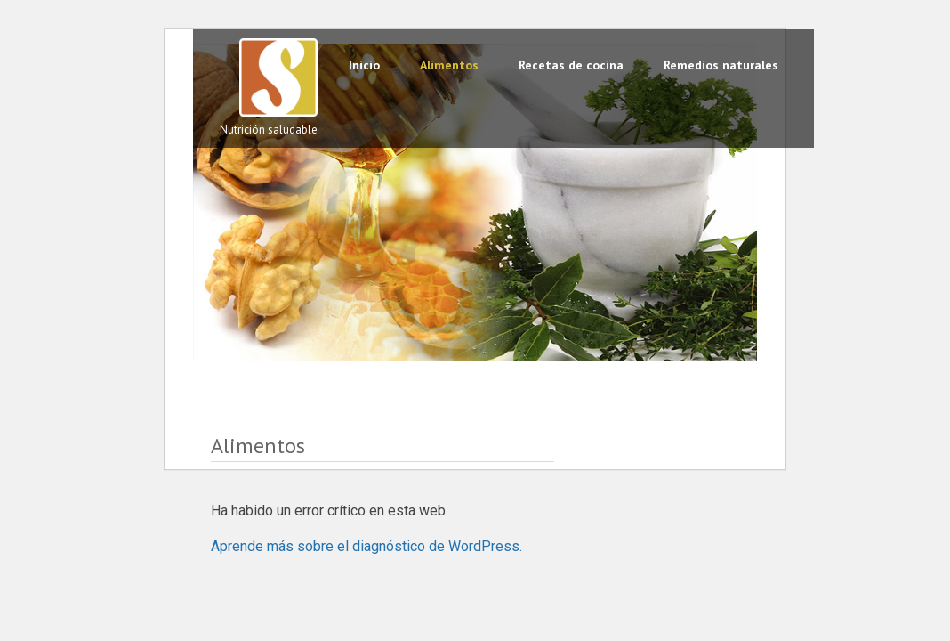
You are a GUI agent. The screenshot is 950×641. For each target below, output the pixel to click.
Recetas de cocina (571, 65)
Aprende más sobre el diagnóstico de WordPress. (366, 546)
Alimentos (449, 65)
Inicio (364, 65)
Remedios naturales (721, 65)
